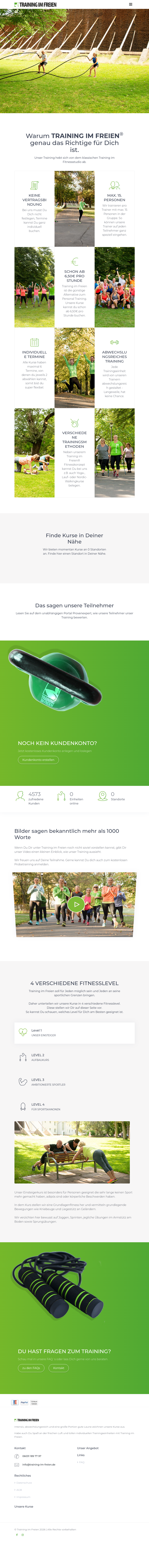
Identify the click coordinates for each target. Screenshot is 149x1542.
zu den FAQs (31, 1368)
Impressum (22, 1497)
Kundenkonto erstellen (38, 760)
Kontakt (58, 1368)
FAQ (81, 1462)
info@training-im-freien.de (38, 1464)
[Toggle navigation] (131, 4)
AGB (18, 1489)
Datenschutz (23, 1482)
